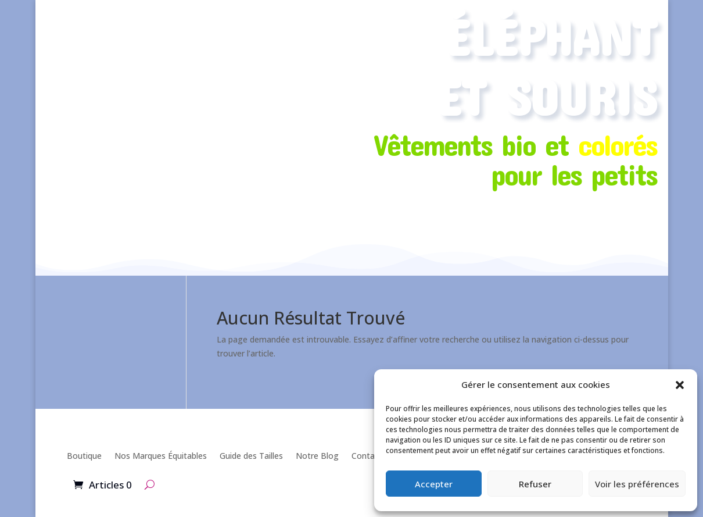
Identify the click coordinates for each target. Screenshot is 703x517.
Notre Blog (317, 455)
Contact (367, 455)
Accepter (434, 484)
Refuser (535, 484)
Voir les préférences (637, 484)
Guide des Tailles (251, 455)
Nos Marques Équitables (160, 455)
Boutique (84, 455)
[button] (680, 385)
